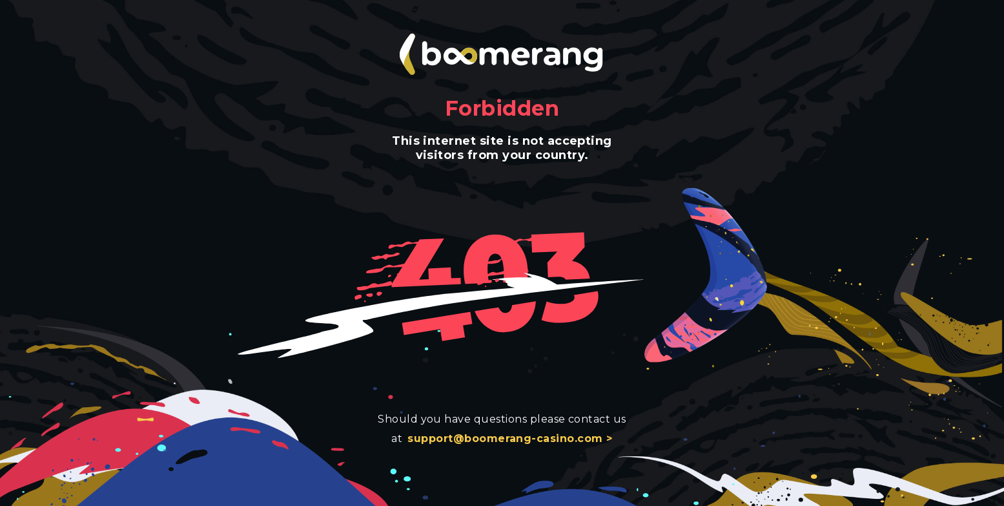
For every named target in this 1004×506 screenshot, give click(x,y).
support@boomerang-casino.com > (509, 438)
